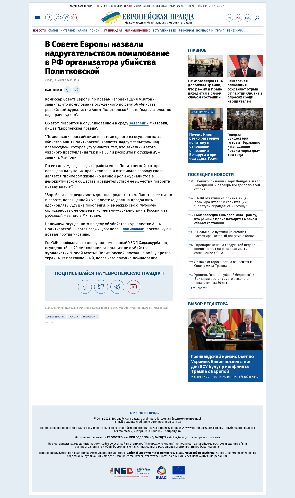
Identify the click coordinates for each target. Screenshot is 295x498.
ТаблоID (202, 6)
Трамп (220, 30)
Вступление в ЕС (164, 30)
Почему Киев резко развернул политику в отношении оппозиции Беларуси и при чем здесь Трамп (204, 147)
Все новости (199, 288)
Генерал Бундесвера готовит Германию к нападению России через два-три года (243, 145)
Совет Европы (55, 316)
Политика (101, 6)
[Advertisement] (109, 352)
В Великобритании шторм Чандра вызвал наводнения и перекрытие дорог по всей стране (227, 185)
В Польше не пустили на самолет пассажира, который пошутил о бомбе (224, 234)
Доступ (221, 6)
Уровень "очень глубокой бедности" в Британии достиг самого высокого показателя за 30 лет (224, 279)
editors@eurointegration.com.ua (159, 421)
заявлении (139, 123)
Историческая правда (163, 6)
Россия (73, 316)
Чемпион (191, 6)
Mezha (212, 6)
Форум (137, 6)
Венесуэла (235, 30)
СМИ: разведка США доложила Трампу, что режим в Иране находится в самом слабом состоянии (205, 89)
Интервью (68, 30)
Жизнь (180, 6)
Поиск (94, 30)
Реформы (186, 30)
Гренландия (113, 30)
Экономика (115, 6)
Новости (39, 30)
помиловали (133, 229)
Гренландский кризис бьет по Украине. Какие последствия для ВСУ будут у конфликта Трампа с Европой (222, 364)
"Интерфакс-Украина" (159, 443)
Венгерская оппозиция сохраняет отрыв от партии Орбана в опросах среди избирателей (244, 91)
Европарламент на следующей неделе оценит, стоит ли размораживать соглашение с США (224, 249)
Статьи (53, 30)
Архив (82, 30)
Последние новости (211, 174)
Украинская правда (81, 5)
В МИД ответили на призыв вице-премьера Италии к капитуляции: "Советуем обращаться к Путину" (221, 202)
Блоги (146, 6)
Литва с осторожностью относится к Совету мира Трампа (223, 264)
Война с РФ (204, 30)
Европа (128, 6)
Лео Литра (218, 377)
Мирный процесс (137, 30)
